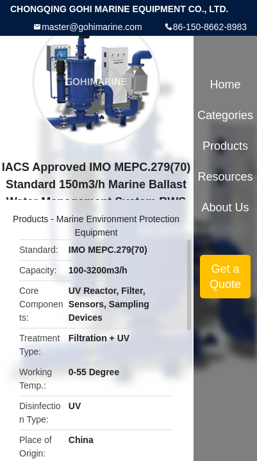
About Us (225, 207)
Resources (225, 176)
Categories (225, 115)
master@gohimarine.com (92, 27)
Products (30, 219)
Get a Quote (225, 277)
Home (225, 84)
